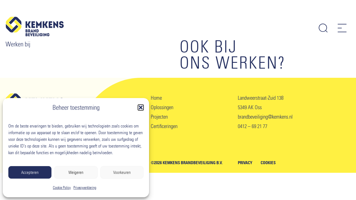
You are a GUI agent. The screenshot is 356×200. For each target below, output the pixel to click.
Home (156, 98)
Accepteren (30, 172)
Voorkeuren (122, 172)
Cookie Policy (62, 187)
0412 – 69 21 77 (252, 126)
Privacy (245, 163)
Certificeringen (164, 126)
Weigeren (75, 172)
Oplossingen (162, 107)
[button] (141, 107)
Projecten (159, 117)
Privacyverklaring (84, 187)
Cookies (268, 163)
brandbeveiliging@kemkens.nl (265, 117)
